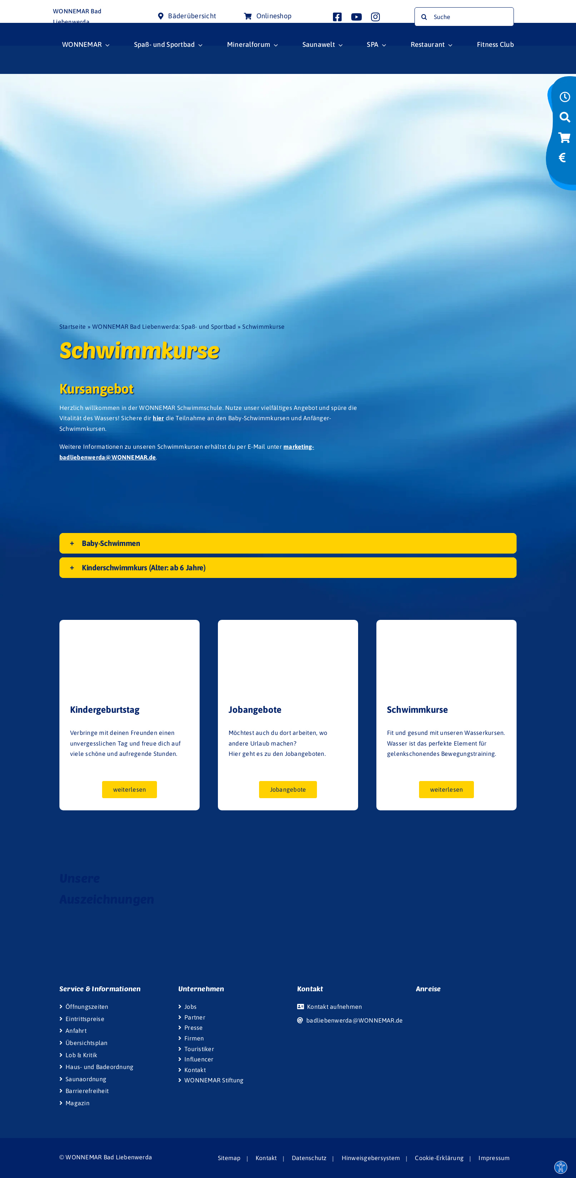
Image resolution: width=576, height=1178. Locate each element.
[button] (288, 543)
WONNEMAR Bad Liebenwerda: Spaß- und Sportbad (164, 326)
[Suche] (464, 16)
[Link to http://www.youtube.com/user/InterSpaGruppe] (356, 17)
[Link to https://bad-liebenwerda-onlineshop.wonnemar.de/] (564, 140)
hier (158, 418)
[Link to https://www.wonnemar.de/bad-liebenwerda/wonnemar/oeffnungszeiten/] (565, 99)
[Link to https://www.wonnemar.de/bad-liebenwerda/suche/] (565, 119)
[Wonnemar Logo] (29, 6)
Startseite (72, 326)
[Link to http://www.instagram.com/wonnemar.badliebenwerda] (375, 17)
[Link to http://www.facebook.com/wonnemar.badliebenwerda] (337, 17)
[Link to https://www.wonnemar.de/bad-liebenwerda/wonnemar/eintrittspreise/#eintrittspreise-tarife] (562, 160)
